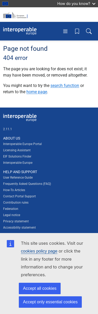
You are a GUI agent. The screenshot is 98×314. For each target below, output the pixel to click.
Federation (10, 209)
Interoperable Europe (17, 163)
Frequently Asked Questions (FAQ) (27, 184)
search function (64, 85)
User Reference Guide (18, 177)
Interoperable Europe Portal (22, 144)
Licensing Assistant (17, 150)
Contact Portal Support (19, 196)
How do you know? (76, 3)
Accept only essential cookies (50, 302)
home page (36, 91)
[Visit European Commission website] (16, 14)
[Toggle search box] (89, 31)
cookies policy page (39, 251)
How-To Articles (14, 190)
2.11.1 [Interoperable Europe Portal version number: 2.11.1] (7, 129)
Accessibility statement (19, 227)
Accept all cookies (39, 288)
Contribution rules (15, 202)
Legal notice (11, 215)
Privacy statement (16, 221)
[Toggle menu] (65, 31)
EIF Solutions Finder (17, 156)
